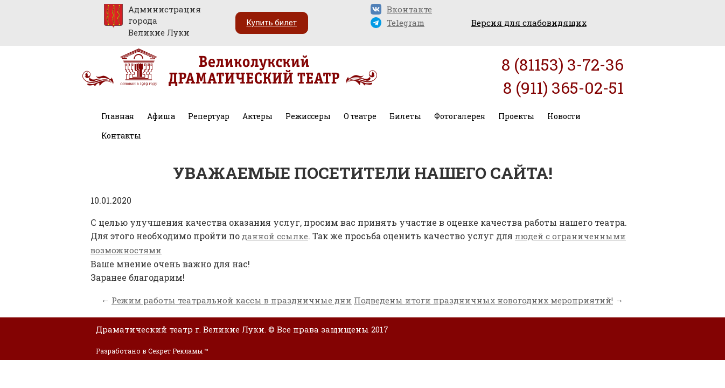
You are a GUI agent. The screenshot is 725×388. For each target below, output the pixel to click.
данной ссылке (275, 236)
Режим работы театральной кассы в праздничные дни (231, 300)
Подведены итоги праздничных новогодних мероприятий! (483, 300)
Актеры (257, 116)
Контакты (121, 135)
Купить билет (272, 22)
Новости (564, 116)
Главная (117, 116)
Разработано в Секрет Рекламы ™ (152, 351)
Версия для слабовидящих (529, 22)
